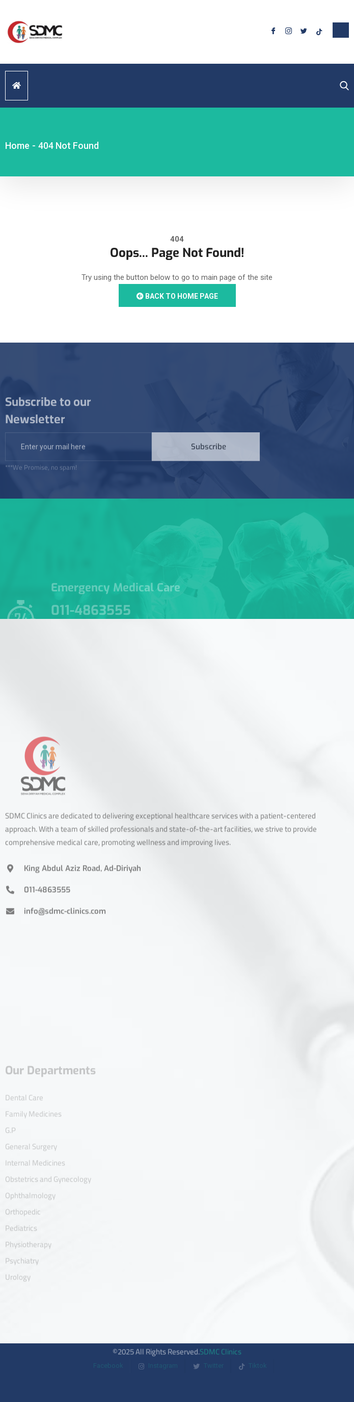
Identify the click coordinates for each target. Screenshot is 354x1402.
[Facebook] (273, 32)
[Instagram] (288, 32)
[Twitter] (303, 32)
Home (17, 145)
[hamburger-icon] (16, 85)
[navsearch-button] (342, 86)
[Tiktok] (318, 32)
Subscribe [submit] (208, 456)
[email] (78, 456)
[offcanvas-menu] (341, 30)
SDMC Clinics (220, 1344)
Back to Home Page (177, 296)
